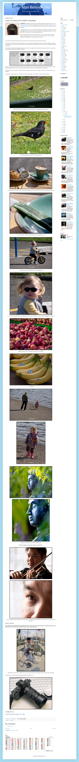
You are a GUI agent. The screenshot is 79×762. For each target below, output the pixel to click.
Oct (63, 104)
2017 (63, 93)
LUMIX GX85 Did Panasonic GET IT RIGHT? (70, 204)
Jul (63, 108)
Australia (63, 27)
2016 (63, 95)
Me (62, 47)
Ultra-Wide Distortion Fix (69, 214)
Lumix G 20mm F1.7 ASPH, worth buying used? (70, 175)
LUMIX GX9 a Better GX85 (69, 138)
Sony (62, 63)
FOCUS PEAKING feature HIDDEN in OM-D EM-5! (70, 157)
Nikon (62, 53)
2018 (63, 92)
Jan (63, 125)
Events (62, 34)
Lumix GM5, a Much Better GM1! (70, 185)
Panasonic (12, 720)
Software (63, 62)
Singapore (63, 61)
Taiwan (62, 65)
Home (31, 728)
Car (62, 30)
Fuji (62, 38)
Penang (62, 57)
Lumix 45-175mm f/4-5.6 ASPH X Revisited (67, 117)
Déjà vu (62, 32)
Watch (62, 69)
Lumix (62, 43)
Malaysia (63, 46)
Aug (63, 107)
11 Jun (65, 113)
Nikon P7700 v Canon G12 (69, 166)
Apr (63, 121)
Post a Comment (10, 726)
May (63, 119)
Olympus (63, 54)
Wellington (63, 70)
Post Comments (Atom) (14, 730)
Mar (63, 122)
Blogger (44, 756)
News (62, 51)
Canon (62, 28)
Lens (9, 720)
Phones (62, 58)
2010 (63, 130)
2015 (63, 96)
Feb (63, 124)
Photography (63, 59)
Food (62, 36)
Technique (63, 66)
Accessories (63, 24)
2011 (63, 129)
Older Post (54, 728)
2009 (63, 132)
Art (61, 26)
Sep (63, 105)
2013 (63, 99)
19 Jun (65, 111)
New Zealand (63, 50)
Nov (63, 102)
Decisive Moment (64, 31)
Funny (62, 39)
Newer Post (8, 728)
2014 (63, 98)
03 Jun (65, 114)
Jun (63, 110)
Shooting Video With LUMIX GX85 (70, 222)
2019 (63, 90)
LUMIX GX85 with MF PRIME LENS (70, 147)
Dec (63, 101)
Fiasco (62, 35)
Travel (62, 67)
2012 (63, 127)
